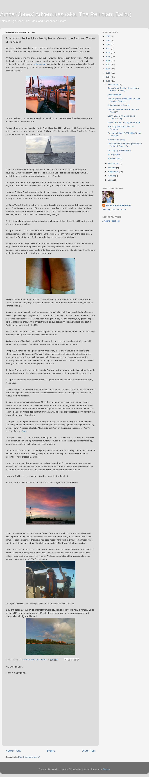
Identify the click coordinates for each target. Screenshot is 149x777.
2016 (108, 69)
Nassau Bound (115, 95)
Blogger (106, 769)
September (113, 172)
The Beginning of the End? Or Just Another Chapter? (124, 100)
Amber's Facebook (111, 221)
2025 (108, 36)
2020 (108, 52)
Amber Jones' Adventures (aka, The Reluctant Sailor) (65, 14)
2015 (108, 73)
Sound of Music (115, 158)
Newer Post (13, 750)
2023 (108, 40)
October (112, 168)
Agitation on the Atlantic (119, 105)
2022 (108, 44)
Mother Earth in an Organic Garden (124, 122)
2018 (108, 61)
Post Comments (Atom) (29, 757)
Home (51, 750)
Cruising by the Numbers (119, 150)
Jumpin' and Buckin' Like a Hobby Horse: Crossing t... (123, 89)
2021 (108, 48)
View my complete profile (114, 209)
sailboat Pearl (40, 64)
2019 (108, 56)
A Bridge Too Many (116, 140)
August (111, 176)
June (110, 180)
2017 (108, 65)
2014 (108, 77)
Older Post (88, 750)
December (113, 84)
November (113, 163)
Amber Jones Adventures (118, 205)
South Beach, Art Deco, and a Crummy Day (121, 117)
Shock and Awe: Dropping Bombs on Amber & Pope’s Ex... (125, 145)
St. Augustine (114, 154)
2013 (108, 81)
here (24, 431)
